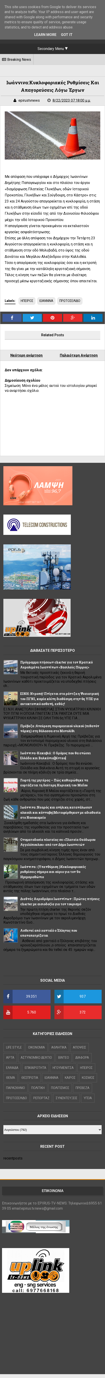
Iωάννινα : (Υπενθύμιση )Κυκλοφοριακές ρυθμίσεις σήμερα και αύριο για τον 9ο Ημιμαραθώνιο (53, 872)
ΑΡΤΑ (10, 1057)
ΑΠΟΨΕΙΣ (79, 1047)
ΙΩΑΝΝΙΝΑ (46, 301)
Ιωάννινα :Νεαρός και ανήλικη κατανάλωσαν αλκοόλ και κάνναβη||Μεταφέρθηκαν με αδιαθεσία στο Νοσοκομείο (60, 812)
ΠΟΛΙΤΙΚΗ (38, 1088)
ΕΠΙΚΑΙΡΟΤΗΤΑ (35, 1068)
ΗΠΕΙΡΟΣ (27, 301)
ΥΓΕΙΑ (88, 1098)
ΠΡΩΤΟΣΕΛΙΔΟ (69, 301)
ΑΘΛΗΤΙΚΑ (59, 1047)
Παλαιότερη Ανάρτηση (79, 355)
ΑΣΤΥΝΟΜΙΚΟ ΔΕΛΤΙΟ (36, 1057)
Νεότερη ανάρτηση (26, 355)
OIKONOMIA (36, 1047)
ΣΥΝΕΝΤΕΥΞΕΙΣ (66, 1098)
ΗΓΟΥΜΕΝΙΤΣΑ (63, 1068)
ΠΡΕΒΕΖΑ (82, 1088)
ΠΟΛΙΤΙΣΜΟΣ (60, 1088)
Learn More (45, 35)
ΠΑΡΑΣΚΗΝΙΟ (15, 1088)
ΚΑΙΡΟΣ (70, 1077)
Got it (67, 35)
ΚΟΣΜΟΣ (88, 1077)
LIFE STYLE (14, 1047)
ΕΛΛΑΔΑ (12, 1068)
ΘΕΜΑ (10, 1077)
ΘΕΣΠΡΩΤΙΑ (29, 1077)
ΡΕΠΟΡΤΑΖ (41, 1098)
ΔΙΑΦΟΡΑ (82, 1057)
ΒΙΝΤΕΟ (63, 1057)
